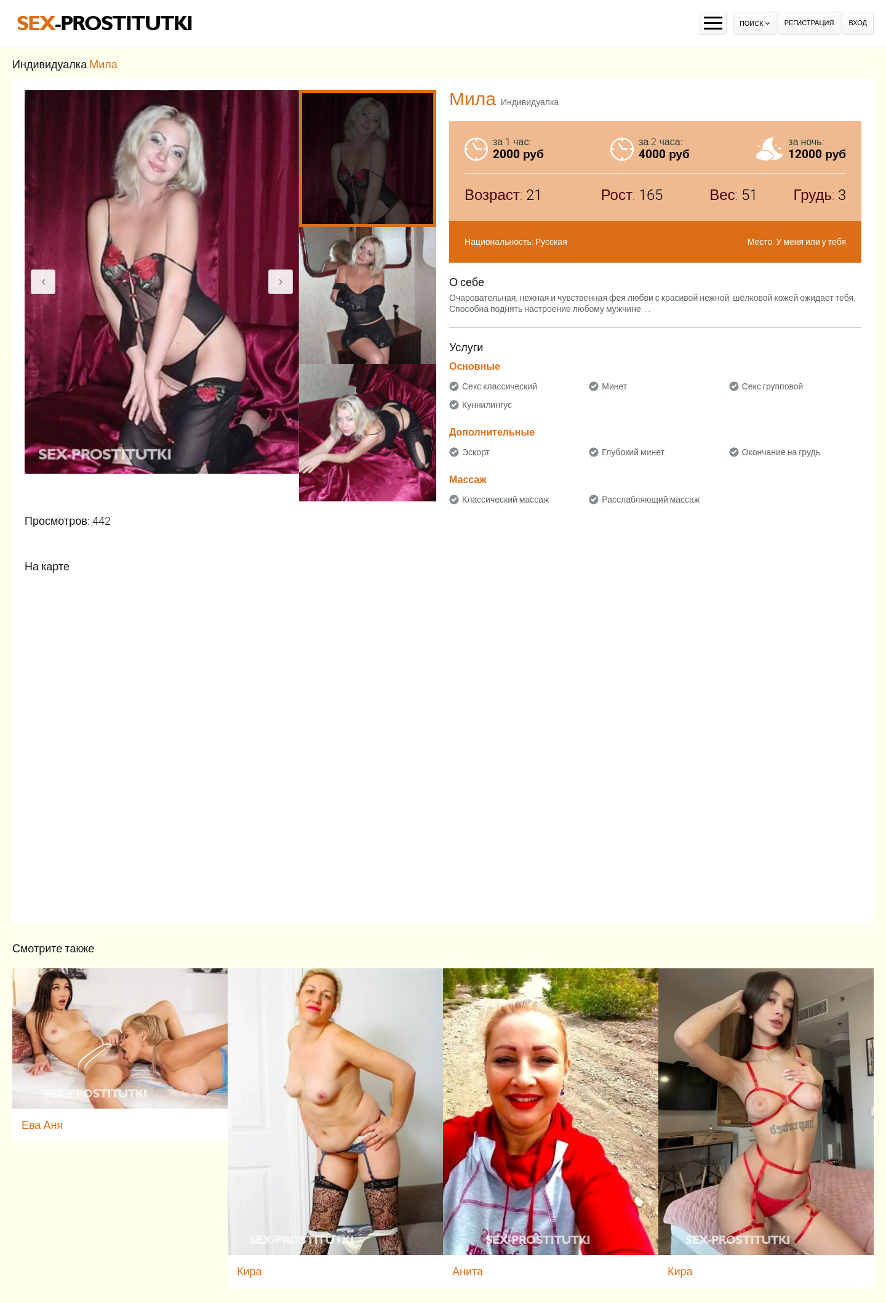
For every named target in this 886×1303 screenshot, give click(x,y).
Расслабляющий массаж (651, 499)
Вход (857, 23)
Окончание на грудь (781, 452)
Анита (467, 1271)
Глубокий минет (633, 452)
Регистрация (809, 23)
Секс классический (499, 386)
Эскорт (476, 452)
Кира (249, 1271)
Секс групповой (773, 386)
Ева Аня (42, 1124)
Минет (614, 386)
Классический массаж (505, 499)
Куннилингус (487, 405)
